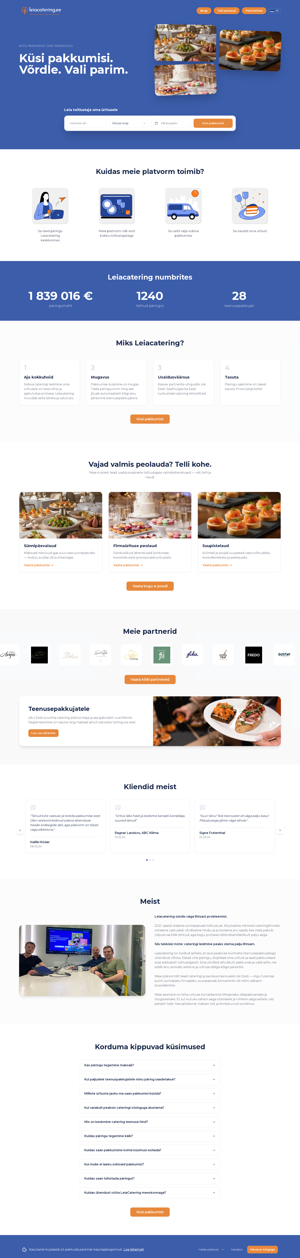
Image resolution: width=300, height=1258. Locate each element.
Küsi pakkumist (213, 123)
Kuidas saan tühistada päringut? (150, 1178)
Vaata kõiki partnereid (150, 679)
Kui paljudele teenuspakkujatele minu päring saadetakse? (150, 1079)
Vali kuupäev (166, 123)
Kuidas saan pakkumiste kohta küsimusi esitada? (150, 1150)
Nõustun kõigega (262, 1249)
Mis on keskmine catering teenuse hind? (150, 1122)
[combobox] (128, 123)
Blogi (204, 10)
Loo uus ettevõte (43, 733)
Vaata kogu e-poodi (150, 586)
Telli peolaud (227, 10)
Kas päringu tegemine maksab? (150, 1065)
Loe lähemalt (133, 1249)
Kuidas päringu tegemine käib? (150, 1136)
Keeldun (237, 1249)
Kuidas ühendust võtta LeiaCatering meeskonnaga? (150, 1192)
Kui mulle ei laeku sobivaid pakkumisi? (150, 1164)
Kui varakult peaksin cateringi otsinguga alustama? (150, 1108)
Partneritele (254, 10)
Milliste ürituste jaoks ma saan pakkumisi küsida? (150, 1093)
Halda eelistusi (211, 1249)
